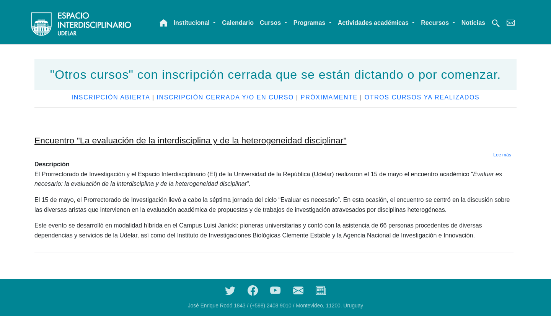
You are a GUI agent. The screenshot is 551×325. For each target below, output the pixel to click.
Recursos (435, 23)
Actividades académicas (374, 23)
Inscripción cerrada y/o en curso (225, 97)
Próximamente (329, 97)
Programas (310, 23)
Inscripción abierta (111, 97)
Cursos (271, 23)
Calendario (238, 23)
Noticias (473, 23)
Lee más (502, 155)
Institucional (193, 23)
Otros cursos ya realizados (422, 97)
